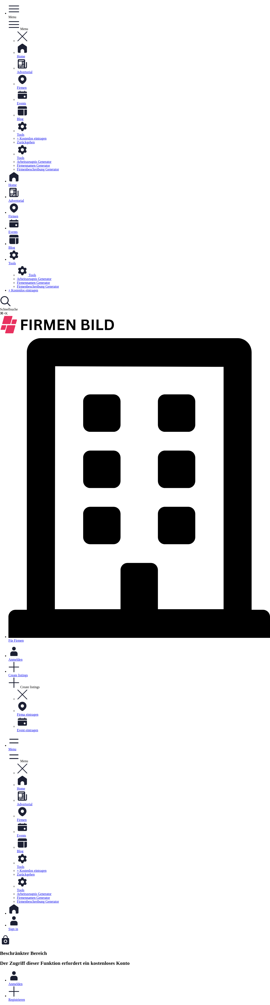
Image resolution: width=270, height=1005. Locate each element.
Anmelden (139, 978)
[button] (22, 41)
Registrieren (139, 993)
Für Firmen (139, 490)
